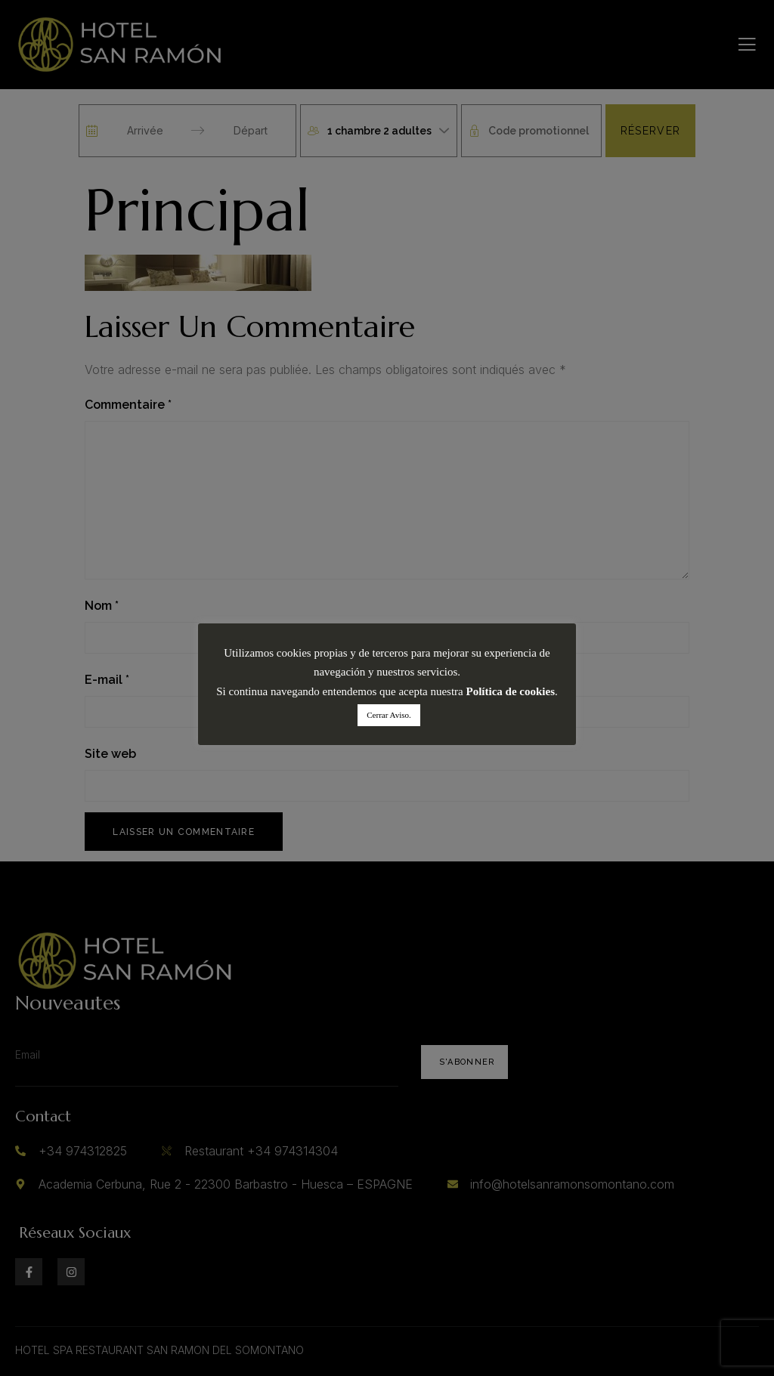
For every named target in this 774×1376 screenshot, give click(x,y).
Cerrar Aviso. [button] (388, 714)
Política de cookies (510, 691)
